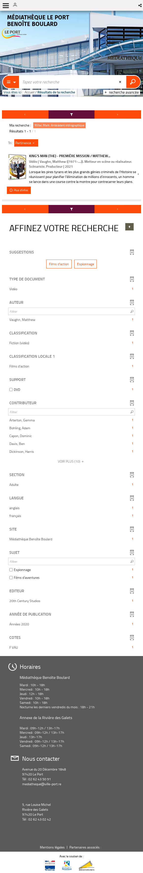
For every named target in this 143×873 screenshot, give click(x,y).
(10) (71, 461)
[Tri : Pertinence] (26, 143)
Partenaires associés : (85, 847)
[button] (140, 5)
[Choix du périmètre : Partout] (11, 82)
